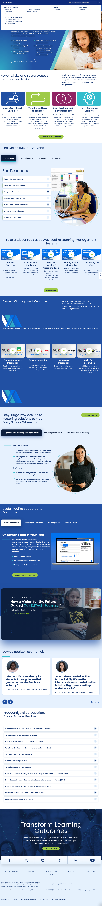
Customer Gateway (11, 871)
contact (51, 874)
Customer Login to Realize (23, 61)
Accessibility (5, 899)
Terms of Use (44, 899)
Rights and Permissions (28, 899)
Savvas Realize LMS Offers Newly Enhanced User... (26, 890)
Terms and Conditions (59, 899)
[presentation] (4, 702)
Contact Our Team (51, 848)
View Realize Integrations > (51, 137)
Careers (31, 871)
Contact (94, 8)
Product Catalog (8, 2)
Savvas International (6, 14)
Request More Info (90, 415)
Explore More (51, 290)
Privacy (15, 899)
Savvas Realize (19, 14)
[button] (12, 631)
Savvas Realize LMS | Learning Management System (83, 890)
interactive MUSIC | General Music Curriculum (55, 890)
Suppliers (71, 871)
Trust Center (90, 871)
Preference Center (51, 871)
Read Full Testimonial (20, 614)
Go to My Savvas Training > (25, 575)
